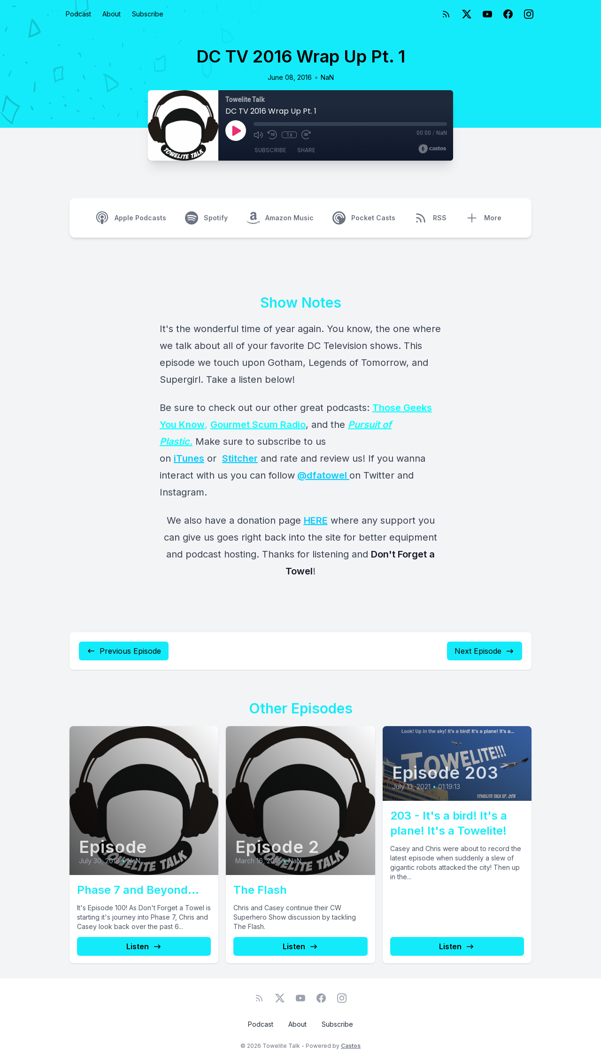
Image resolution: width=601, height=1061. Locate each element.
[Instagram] (528, 14)
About (111, 14)
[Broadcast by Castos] (432, 149)
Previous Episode (123, 651)
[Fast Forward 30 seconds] (306, 134)
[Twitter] (466, 14)
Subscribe (147, 14)
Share (306, 150)
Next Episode (485, 651)
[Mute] (258, 135)
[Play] (235, 130)
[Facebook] (508, 14)
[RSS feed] (446, 14)
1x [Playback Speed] (289, 135)
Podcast (78, 14)
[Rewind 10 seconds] (272, 134)
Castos (351, 1045)
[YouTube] (487, 14)
